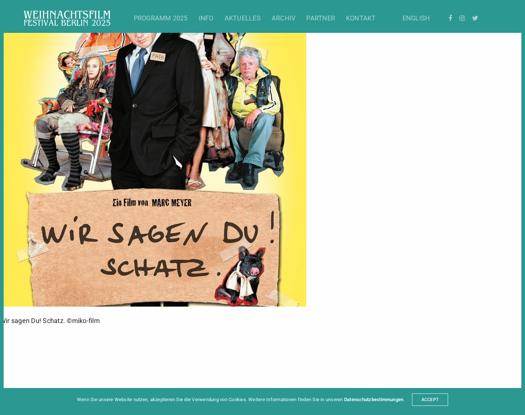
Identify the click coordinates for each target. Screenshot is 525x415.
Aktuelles (243, 18)
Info (206, 18)
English (416, 18)
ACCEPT (430, 399)
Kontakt (361, 18)
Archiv (283, 18)
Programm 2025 (161, 18)
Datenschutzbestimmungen (374, 399)
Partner (320, 18)
